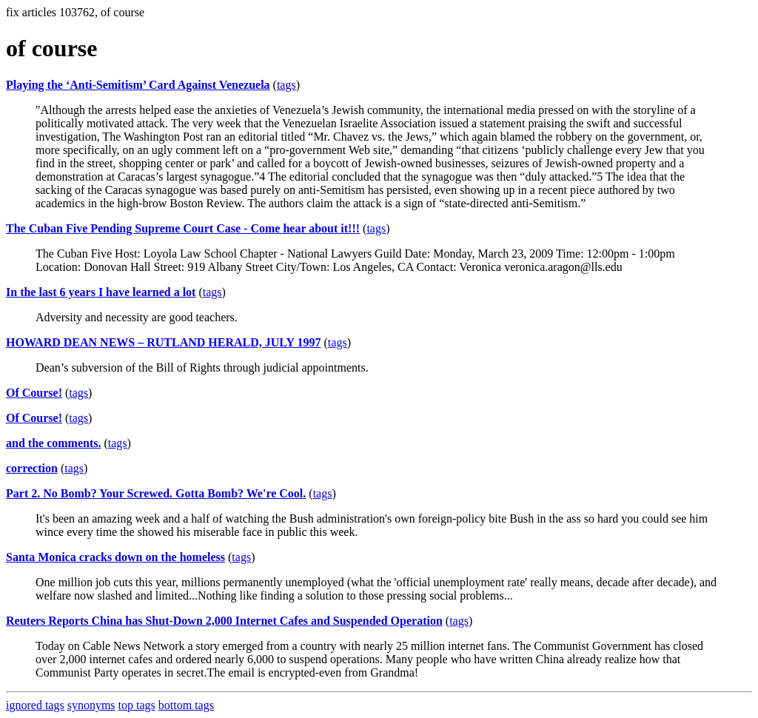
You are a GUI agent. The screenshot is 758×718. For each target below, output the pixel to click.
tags (286, 84)
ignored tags (35, 705)
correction (32, 468)
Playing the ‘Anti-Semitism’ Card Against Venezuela (138, 84)
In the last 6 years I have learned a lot (100, 292)
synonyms (91, 705)
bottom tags (186, 705)
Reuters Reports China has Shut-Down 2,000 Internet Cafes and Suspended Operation (224, 620)
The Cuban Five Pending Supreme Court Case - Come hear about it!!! (183, 228)
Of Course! (34, 392)
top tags (136, 705)
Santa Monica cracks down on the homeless (115, 557)
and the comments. (53, 443)
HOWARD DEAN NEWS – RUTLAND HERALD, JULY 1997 (163, 342)
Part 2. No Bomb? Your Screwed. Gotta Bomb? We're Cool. (156, 493)
